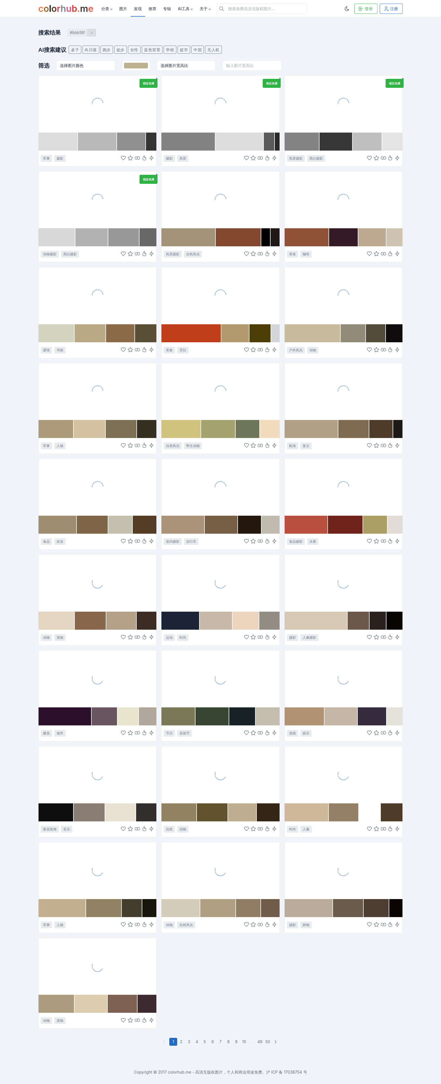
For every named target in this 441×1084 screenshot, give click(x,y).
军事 (46, 158)
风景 (182, 158)
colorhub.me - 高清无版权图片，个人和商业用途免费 (215, 1072)
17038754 (293, 1072)
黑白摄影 (316, 158)
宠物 (60, 637)
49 (259, 1041)
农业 (60, 541)
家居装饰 (50, 829)
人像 (306, 829)
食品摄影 (296, 541)
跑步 (107, 49)
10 (244, 1041)
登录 (365, 9)
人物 (60, 446)
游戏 (292, 733)
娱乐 (306, 733)
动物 (312, 350)
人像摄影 (309, 637)
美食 (292, 254)
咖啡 (306, 254)
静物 (306, 925)
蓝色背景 (152, 49)
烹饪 (182, 350)
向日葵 (91, 49)
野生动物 (193, 446)
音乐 (66, 829)
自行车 (191, 541)
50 (267, 1041)
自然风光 (193, 254)
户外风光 (296, 350)
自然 (169, 829)
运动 (169, 637)
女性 (134, 49)
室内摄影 (172, 541)
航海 (292, 446)
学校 (170, 49)
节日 (169, 733)
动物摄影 (50, 254)
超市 (184, 49)
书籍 (60, 350)
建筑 (46, 733)
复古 (306, 446)
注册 (390, 9)
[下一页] (276, 1042)
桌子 (75, 49)
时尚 (182, 637)
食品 (46, 541)
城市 (60, 733)
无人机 (213, 49)
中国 (198, 49)
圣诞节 (184, 733)
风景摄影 (296, 158)
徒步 (120, 49)
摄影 (60, 158)
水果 (312, 541)
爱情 (46, 350)
